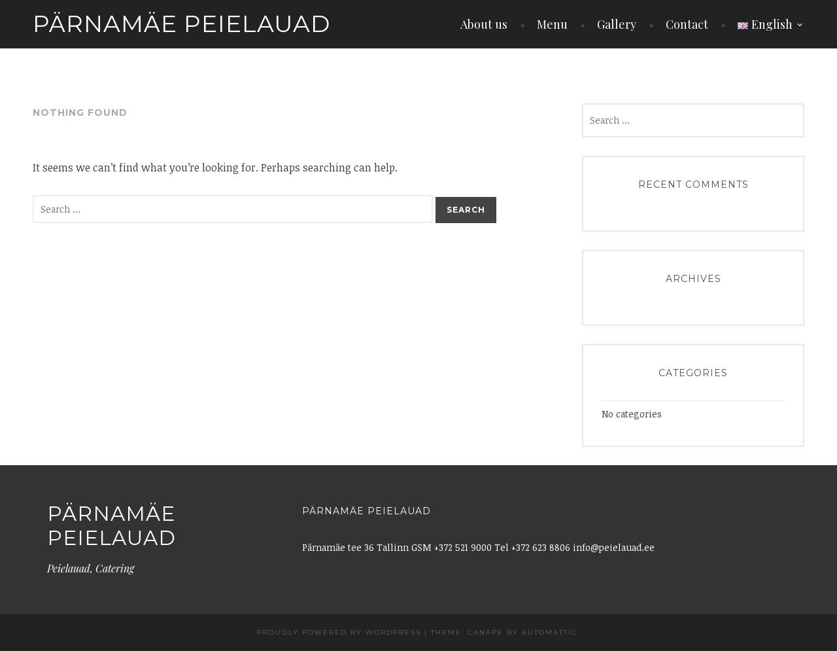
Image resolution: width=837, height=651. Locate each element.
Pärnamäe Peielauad (181, 23)
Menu (552, 24)
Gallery (616, 24)
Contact (687, 24)
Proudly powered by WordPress (339, 632)
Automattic (549, 632)
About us (483, 24)
